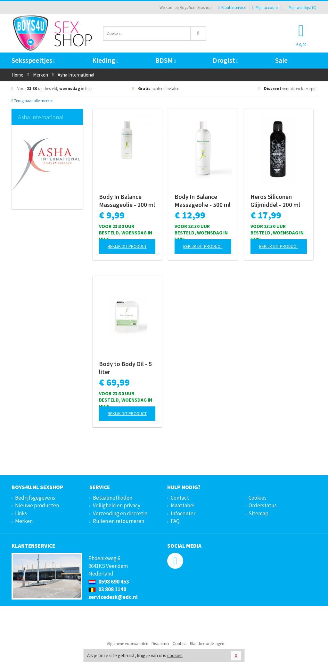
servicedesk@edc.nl (113, 597)
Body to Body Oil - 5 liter (125, 368)
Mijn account (265, 7)
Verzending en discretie (120, 513)
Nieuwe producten (37, 505)
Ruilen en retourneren (118, 521)
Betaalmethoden (112, 497)
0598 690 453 (108, 581)
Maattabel (183, 505)
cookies (175, 655)
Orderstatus (263, 505)
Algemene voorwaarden (127, 643)
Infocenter (183, 513)
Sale (281, 60)
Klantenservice (232, 7)
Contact (180, 497)
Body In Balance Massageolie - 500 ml (203, 200)
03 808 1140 (107, 589)
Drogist (225, 60)
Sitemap (258, 513)
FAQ (175, 521)
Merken (24, 521)
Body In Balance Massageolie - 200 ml (127, 200)
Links (21, 513)
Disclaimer (160, 643)
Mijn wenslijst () (300, 7)
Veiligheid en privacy (116, 505)
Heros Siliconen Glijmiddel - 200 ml (275, 200)
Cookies (257, 497)
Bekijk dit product (127, 246)
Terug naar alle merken (32, 100)
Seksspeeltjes (33, 60)
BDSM (165, 60)
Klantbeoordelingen (207, 643)
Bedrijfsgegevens (35, 497)
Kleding (105, 60)
